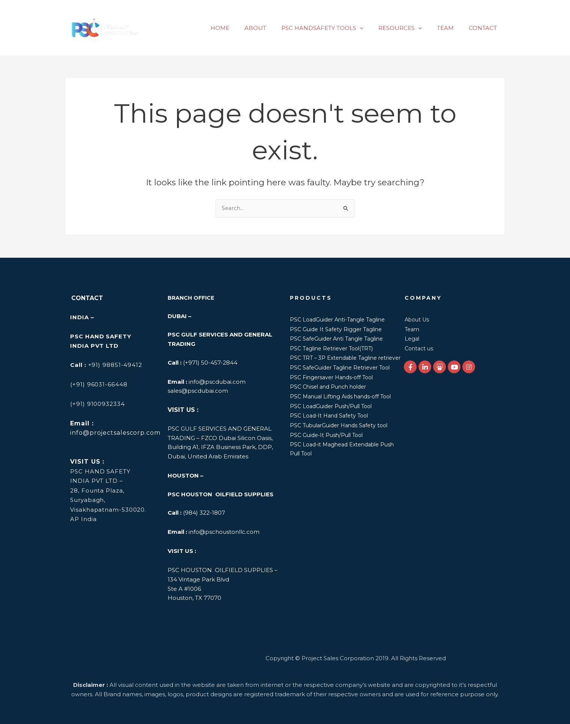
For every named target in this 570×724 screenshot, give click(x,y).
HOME (240, 28)
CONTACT (485, 28)
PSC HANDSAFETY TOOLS (335, 28)
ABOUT (272, 28)
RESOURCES (409, 28)
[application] (372, 28)
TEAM (450, 28)
